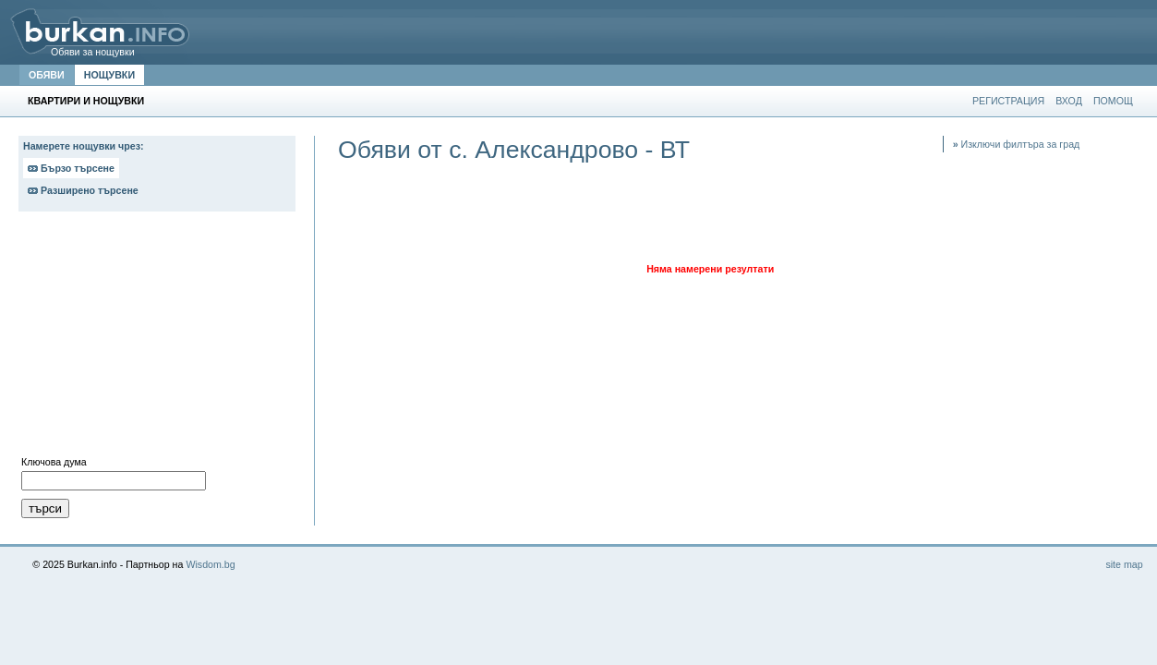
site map (1123, 564)
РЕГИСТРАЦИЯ (1008, 100)
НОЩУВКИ (109, 74)
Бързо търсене (71, 168)
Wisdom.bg (210, 564)
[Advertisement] (156, 338)
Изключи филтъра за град (1016, 144)
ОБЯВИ (47, 74)
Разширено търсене (83, 190)
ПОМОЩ (1113, 100)
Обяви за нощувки (93, 51)
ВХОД (1068, 100)
